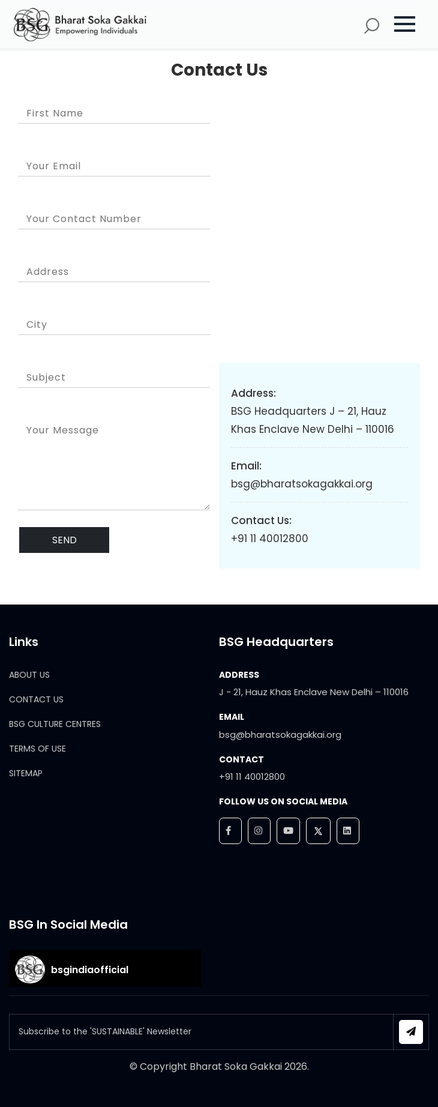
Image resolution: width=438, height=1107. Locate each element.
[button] (410, 24)
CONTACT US (36, 699)
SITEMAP (26, 773)
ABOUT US (29, 675)
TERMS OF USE (37, 749)
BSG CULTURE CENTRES (55, 724)
